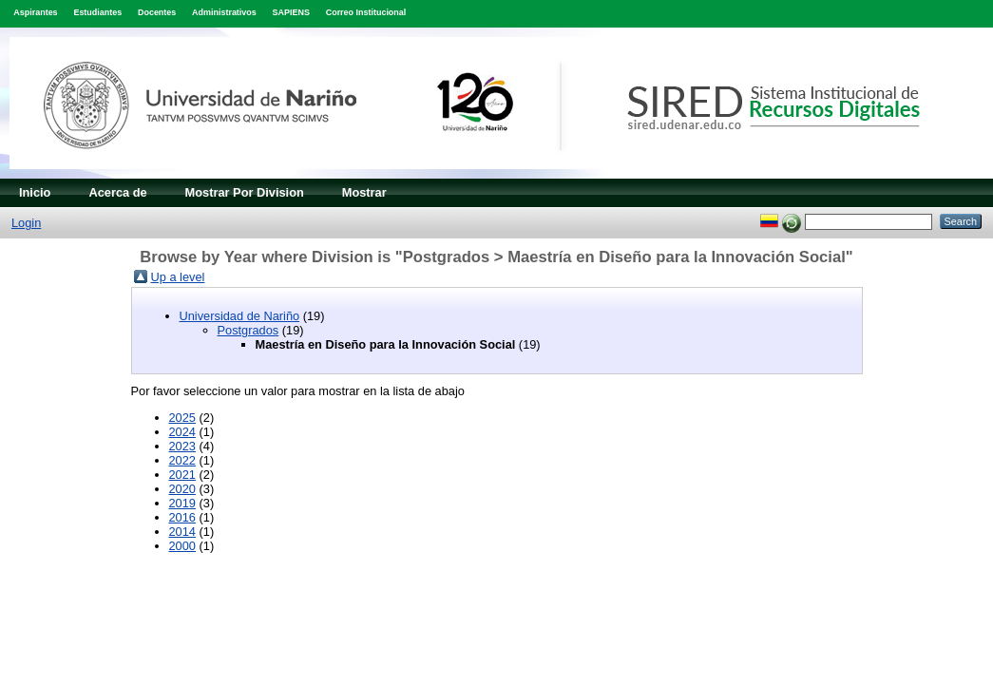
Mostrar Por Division (244, 192)
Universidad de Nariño (240, 316)
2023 (182, 446)
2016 (182, 517)
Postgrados (248, 330)
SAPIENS (291, 12)
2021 (182, 474)
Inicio (34, 192)
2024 (182, 432)
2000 (182, 546)
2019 (182, 503)
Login (26, 223)
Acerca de (117, 192)
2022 (182, 460)
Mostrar (364, 192)
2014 (182, 531)
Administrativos (224, 12)
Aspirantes (35, 12)
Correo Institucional (366, 12)
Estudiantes (97, 12)
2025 (182, 417)
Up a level (178, 277)
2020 (182, 489)
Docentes (157, 12)
